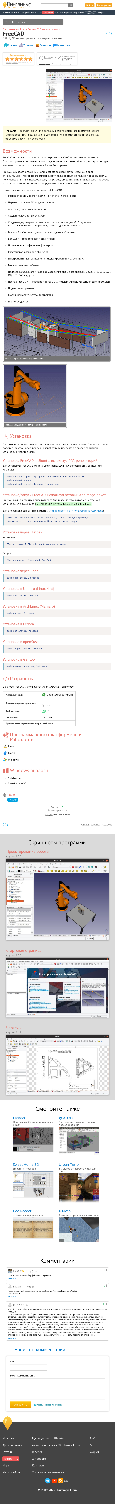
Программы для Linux (14, 29)
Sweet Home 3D (26, 1164)
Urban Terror (69, 1164)
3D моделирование (48, 29)
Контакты (38, 1465)
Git (92, 1445)
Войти (89, 5)
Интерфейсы (66, 12)
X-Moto (65, 1210)
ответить (12, 1278)
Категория (18, 22)
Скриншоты (45, 45)
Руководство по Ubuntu (48, 1438)
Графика (32, 29)
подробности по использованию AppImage (76, 510)
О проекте (39, 1459)
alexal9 (17, 1271)
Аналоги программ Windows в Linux (56, 1445)
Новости (15, 12)
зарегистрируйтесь (12, 63)
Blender (19, 1118)
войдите (48, 814)
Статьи (38, 12)
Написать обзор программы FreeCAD (68, 58)
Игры (56, 12)
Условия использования (48, 1472)
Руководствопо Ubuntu (90, 12)
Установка (28, 45)
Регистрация (104, 5)
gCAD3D (66, 1118)
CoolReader (22, 1210)
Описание (12, 45)
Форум (81, 12)
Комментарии (63, 45)
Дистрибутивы (27, 12)
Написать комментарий (39, 1349)
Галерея (100, 12)
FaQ (75, 12)
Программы (48, 12)
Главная (6, 12)
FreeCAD (13, 799)
